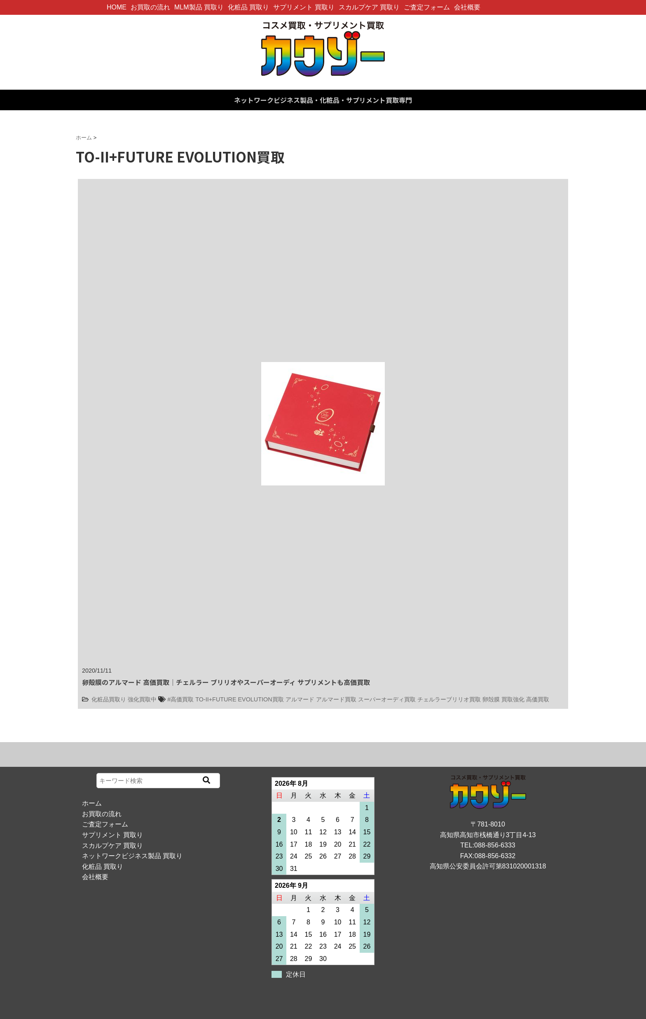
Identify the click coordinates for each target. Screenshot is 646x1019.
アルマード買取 (336, 699)
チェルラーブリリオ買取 (449, 699)
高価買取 (537, 699)
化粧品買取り (108, 699)
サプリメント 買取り (303, 7)
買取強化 (512, 699)
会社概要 (467, 7)
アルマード (300, 699)
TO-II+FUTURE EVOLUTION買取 (239, 699)
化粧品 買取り (248, 7)
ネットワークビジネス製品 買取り (132, 855)
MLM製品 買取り (199, 7)
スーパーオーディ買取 (387, 699)
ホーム (92, 803)
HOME (116, 7)
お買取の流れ (150, 7)
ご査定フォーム (427, 7)
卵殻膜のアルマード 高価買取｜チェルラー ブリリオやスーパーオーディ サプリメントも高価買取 (226, 682)
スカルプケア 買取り (369, 7)
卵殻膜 (491, 699)
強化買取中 (142, 699)
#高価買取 (180, 699)
